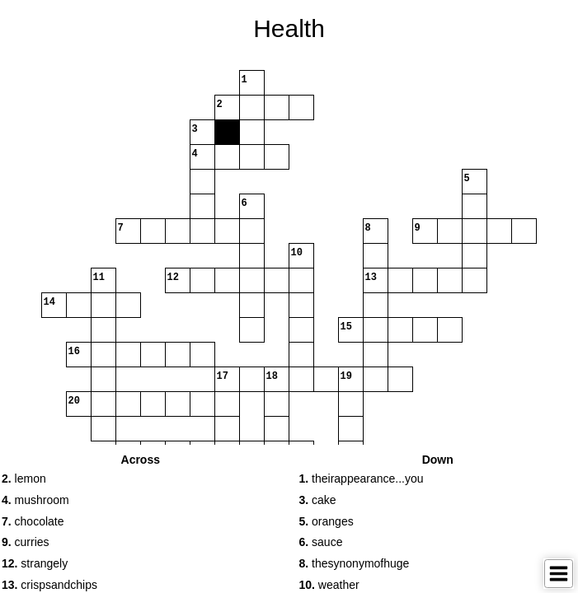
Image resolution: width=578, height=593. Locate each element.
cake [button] (317, 500)
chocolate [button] (33, 521)
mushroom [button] (35, 500)
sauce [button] (321, 542)
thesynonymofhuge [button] (354, 563)
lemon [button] (24, 478)
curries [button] (25, 542)
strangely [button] (35, 563)
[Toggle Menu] (558, 573)
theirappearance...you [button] (361, 478)
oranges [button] (326, 521)
